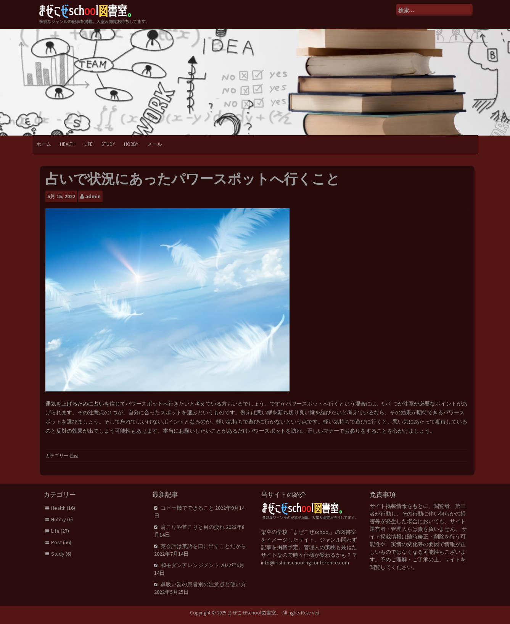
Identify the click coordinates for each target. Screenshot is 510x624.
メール (154, 144)
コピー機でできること (187, 507)
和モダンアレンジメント (190, 565)
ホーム (43, 144)
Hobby (131, 144)
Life (88, 144)
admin (93, 196)
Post (74, 455)
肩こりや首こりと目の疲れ (193, 527)
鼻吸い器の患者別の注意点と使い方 (203, 584)
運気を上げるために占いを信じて (85, 403)
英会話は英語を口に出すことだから (203, 546)
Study (108, 144)
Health (68, 144)
